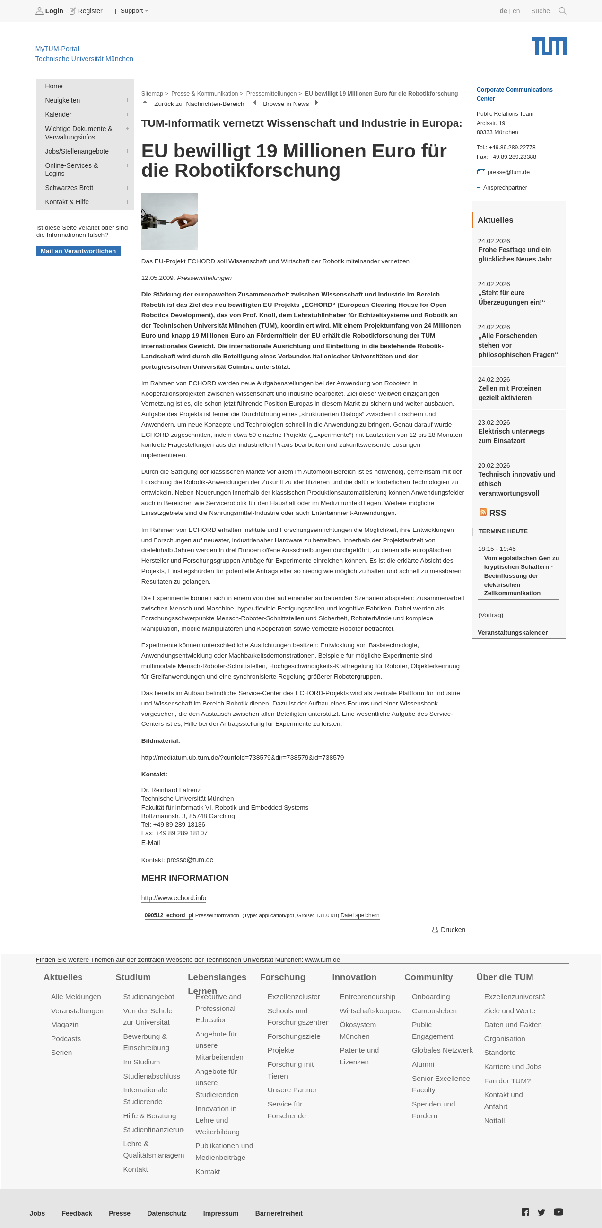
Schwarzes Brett (125, 176)
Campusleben (433, 1008)
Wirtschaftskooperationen (379, 1008)
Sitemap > (154, 92)
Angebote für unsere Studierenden (216, 1078)
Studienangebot (148, 995)
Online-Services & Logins (125, 163)
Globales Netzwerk (441, 1035)
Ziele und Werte (509, 1008)
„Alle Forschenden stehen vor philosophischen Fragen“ (518, 344)
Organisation (504, 1035)
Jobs (37, 1204)
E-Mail (150, 841)
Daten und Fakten (512, 1022)
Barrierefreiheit (272, 1204)
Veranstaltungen (76, 1008)
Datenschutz (163, 1204)
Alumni (423, 1049)
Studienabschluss (151, 1072)
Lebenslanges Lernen (216, 981)
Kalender (125, 113)
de (504, 10)
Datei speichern (358, 913)
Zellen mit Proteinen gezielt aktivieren (509, 391)
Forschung (282, 974)
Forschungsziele (293, 1033)
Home (53, 85)
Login (50, 11)
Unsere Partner (291, 1085)
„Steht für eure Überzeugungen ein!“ (510, 296)
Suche (549, 11)
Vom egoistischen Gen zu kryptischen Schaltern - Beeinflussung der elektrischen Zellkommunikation (520, 570)
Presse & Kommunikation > (206, 92)
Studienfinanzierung (154, 1124)
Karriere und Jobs (512, 1063)
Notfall (494, 1115)
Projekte (281, 1047)
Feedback (76, 1204)
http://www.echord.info (173, 896)
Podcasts (65, 1035)
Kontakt (135, 1163)
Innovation (353, 974)
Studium (133, 974)
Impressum (216, 1204)
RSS (493, 508)
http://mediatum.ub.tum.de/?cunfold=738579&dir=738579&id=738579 (240, 756)
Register (86, 11)
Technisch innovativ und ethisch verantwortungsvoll (515, 480)
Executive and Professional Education (217, 1006)
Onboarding (430, 995)
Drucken (448, 927)
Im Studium (141, 1058)
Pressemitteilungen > (271, 92)
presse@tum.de (189, 858)
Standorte (499, 1049)
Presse (117, 1204)
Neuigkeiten (125, 99)
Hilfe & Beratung (149, 1110)
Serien (61, 1049)
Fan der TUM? (507, 1076)
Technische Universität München (549, 42)
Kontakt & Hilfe (125, 190)
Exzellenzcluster (293, 995)
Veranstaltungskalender (512, 626)
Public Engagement (442, 1022)
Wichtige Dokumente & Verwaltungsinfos (125, 127)
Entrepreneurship (367, 995)
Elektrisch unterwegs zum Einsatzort (518, 433)
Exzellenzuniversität (515, 995)
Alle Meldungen (75, 995)
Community (427, 974)
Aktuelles (62, 974)
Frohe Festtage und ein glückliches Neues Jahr (514, 254)
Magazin (64, 1022)
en (517, 10)
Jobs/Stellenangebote (125, 149)
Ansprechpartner (504, 187)
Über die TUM (504, 974)
